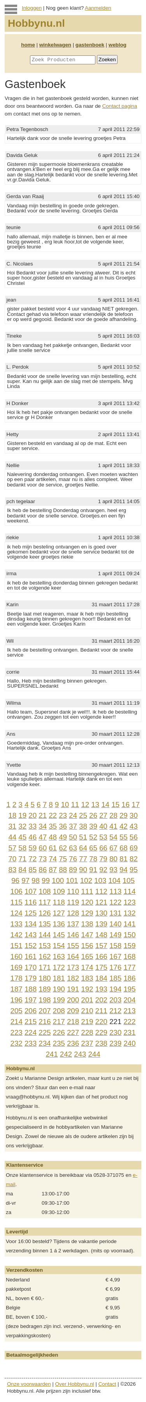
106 (17, 891)
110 (73, 891)
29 (124, 815)
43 (134, 826)
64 (83, 848)
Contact (107, 1384)
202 (101, 1000)
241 (52, 1054)
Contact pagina (119, 106)
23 (63, 815)
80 (113, 859)
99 (46, 880)
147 (87, 935)
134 (31, 924)
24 (73, 815)
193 (101, 989)
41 (113, 826)
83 (12, 870)
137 (73, 924)
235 (59, 1043)
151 (17, 946)
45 (22, 837)
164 (73, 956)
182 (73, 978)
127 (59, 913)
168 (129, 956)
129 (87, 913)
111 (87, 891)
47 (43, 837)
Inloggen (32, 8)
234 (45, 1043)
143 (31, 935)
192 (87, 989)
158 (115, 946)
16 (125, 804)
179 (31, 978)
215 (31, 1021)
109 (59, 891)
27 (103, 815)
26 (93, 815)
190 (59, 989)
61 (53, 848)
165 (87, 956)
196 (17, 1000)
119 (73, 902)
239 (115, 1043)
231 (129, 1032)
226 (59, 1032)
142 (17, 935)
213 (129, 1011)
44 (12, 837)
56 (134, 837)
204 (129, 1000)
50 (73, 837)
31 (12, 826)
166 (101, 956)
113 (115, 891)
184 (101, 978)
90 (83, 870)
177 (129, 967)
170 (31, 967)
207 (45, 1011)
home (28, 45)
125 (31, 913)
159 (129, 946)
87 (53, 870)
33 (32, 826)
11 (75, 804)
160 (17, 956)
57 (12, 848)
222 (129, 1021)
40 (103, 826)
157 (101, 946)
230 (115, 1032)
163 (59, 956)
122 (115, 902)
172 (59, 967)
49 (63, 837)
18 (12, 815)
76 (73, 859)
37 (73, 826)
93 (113, 870)
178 (17, 978)
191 (73, 989)
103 (100, 880)
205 (17, 1011)
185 (115, 978)
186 (129, 978)
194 (115, 989)
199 (59, 1000)
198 (45, 1000)
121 (101, 902)
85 (32, 870)
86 (43, 870)
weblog (118, 45)
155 (73, 946)
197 (31, 1000)
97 (25, 880)
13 (95, 804)
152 (31, 946)
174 (87, 967)
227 (73, 1032)
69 (134, 848)
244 (94, 1054)
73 (43, 859)
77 (83, 859)
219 (87, 1021)
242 (66, 1054)
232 (17, 1043)
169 (17, 967)
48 (53, 837)
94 (124, 870)
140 (115, 924)
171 (45, 967)
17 (136, 804)
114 (129, 891)
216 (45, 1021)
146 (73, 935)
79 (103, 859)
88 (63, 870)
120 (87, 902)
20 (32, 815)
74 (53, 859)
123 (129, 902)
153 (45, 946)
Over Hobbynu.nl (74, 1384)
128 (73, 913)
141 (129, 924)
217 (59, 1021)
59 (32, 848)
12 (85, 804)
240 (129, 1043)
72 (32, 859)
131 (115, 913)
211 (101, 1011)
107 (31, 891)
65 (93, 848)
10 (65, 804)
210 (87, 1011)
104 (114, 880)
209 (73, 1011)
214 (17, 1021)
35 (53, 826)
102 (86, 880)
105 (129, 880)
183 (87, 978)
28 (113, 815)
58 (22, 848)
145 (59, 935)
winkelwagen (55, 45)
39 (93, 826)
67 (113, 848)
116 (31, 902)
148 (101, 935)
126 (45, 913)
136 (59, 924)
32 (22, 826)
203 (115, 1000)
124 (17, 913)
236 (73, 1043)
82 (134, 859)
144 (45, 935)
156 (87, 946)
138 (87, 924)
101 (72, 880)
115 (17, 902)
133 (17, 924)
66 (103, 848)
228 (87, 1032)
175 (101, 967)
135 (45, 924)
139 (101, 924)
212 (115, 1011)
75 (63, 859)
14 (105, 804)
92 (103, 870)
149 (115, 935)
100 (58, 880)
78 (93, 859)
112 (101, 891)
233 (31, 1043)
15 (115, 804)
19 (22, 815)
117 (45, 902)
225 (45, 1032)
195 (129, 989)
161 (31, 956)
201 (87, 1000)
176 (115, 967)
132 (129, 913)
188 (31, 989)
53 (103, 837)
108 (45, 891)
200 (73, 1000)
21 (43, 815)
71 (22, 859)
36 (63, 826)
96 (15, 880)
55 (124, 837)
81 (124, 859)
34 (43, 826)
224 (31, 1032)
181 (59, 978)
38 (83, 826)
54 (113, 837)
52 (93, 837)
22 (53, 815)
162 (45, 956)
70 (12, 859)
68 (124, 848)
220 (101, 1021)
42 (124, 826)
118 (59, 902)
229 (101, 1032)
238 (101, 1043)
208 (59, 1011)
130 (101, 913)
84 (22, 870)
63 (73, 848)
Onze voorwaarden (29, 1384)
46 (32, 837)
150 (129, 935)
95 (134, 870)
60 (43, 848)
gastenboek (90, 45)
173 (73, 967)
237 (87, 1043)
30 (134, 815)
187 (17, 989)
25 (83, 815)
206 (31, 1011)
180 (45, 978)
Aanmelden (98, 8)
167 (115, 956)
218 (73, 1021)
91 (93, 870)
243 (80, 1054)
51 (83, 837)
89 (73, 870)
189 (45, 989)
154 (59, 946)
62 (63, 848)
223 (17, 1032)
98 (36, 880)
